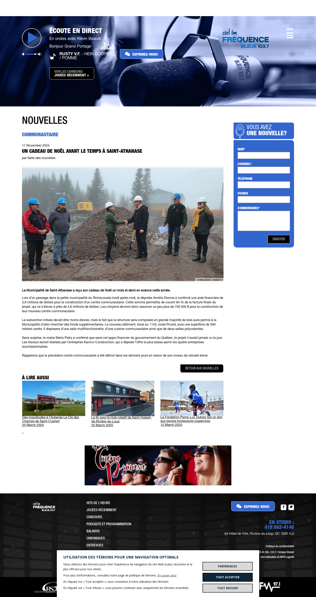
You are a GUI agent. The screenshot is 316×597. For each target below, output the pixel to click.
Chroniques (95, 538)
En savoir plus (166, 575)
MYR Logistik (287, 557)
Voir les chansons (71, 73)
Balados (93, 531)
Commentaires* (249, 208)
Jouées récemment (101, 510)
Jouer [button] (31, 38)
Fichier (243, 194)
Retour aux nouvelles (201, 368)
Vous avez (268, 131)
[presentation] (22, 433)
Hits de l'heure (98, 503)
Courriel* (245, 164)
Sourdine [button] (23, 54)
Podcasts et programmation (108, 524)
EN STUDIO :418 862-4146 (279, 525)
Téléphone (245, 179)
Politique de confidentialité (280, 546)
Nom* (241, 149)
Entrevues (94, 545)
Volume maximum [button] (39, 54)
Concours (94, 517)
